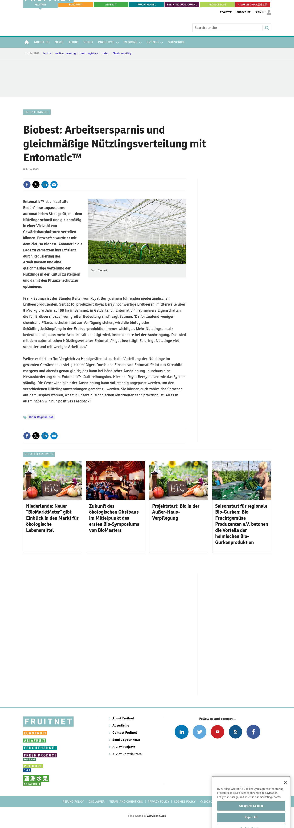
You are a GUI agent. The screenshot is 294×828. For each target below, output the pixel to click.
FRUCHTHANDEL (146, 4)
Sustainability (122, 53)
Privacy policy (158, 801)
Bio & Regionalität (41, 417)
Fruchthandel (36, 112)
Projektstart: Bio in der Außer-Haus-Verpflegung (175, 512)
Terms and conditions (126, 801)
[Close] (285, 793)
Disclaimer (96, 801)
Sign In (260, 12)
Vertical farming (65, 53)
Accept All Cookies (251, 817)
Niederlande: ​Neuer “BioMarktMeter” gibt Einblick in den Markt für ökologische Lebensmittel (52, 518)
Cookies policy (184, 801)
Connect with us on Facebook (253, 732)
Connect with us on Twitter (199, 732)
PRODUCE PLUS (217, 4)
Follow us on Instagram (235, 732)
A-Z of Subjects (123, 747)
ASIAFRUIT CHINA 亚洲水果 (253, 4)
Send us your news (126, 739)
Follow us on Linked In (181, 732)
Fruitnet (40, 4)
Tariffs (47, 53)
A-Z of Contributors (126, 754)
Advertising (120, 725)
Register (226, 12)
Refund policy (73, 801)
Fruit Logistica (89, 53)
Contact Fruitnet (124, 732)
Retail (105, 53)
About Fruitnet (123, 718)
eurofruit (75, 4)
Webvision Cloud (156, 815)
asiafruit (111, 4)
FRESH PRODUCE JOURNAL (182, 4)
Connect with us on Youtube (217, 732)
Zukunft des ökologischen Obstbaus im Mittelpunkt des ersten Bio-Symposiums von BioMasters (114, 518)
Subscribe (243, 12)
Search (267, 27)
